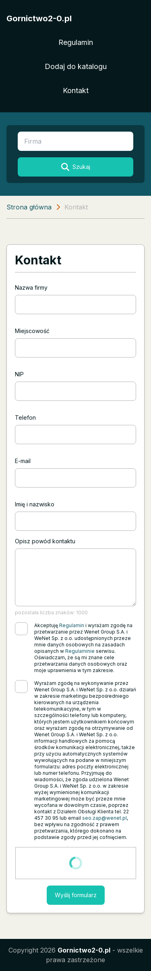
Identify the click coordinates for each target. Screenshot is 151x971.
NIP (19, 374)
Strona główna (29, 207)
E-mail (23, 460)
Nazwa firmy (31, 287)
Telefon (25, 417)
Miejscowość (32, 330)
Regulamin (75, 42)
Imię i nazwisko (34, 504)
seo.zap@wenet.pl (104, 818)
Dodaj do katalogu (76, 66)
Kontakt (76, 90)
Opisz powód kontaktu (45, 541)
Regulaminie (80, 651)
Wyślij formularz (76, 895)
